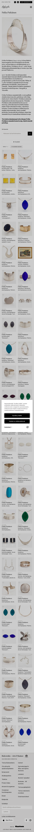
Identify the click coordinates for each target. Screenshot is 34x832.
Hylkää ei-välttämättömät (17, 421)
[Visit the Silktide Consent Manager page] (27, 427)
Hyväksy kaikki (17, 415)
